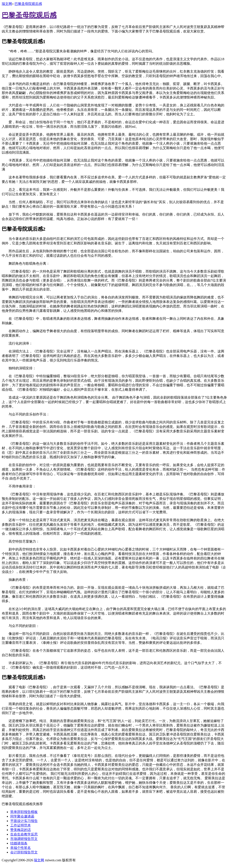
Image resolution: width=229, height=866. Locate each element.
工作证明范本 (20, 825)
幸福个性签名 (20, 848)
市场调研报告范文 (24, 839)
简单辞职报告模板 (24, 812)
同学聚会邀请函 (22, 816)
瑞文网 (7, 4)
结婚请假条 (18, 843)
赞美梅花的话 (20, 830)
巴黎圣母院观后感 (28, 4)
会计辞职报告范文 (24, 852)
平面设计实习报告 (24, 821)
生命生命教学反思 (24, 834)
